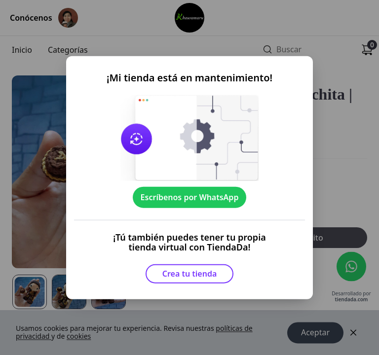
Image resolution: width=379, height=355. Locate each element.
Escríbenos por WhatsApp (190, 197)
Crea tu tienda (189, 273)
